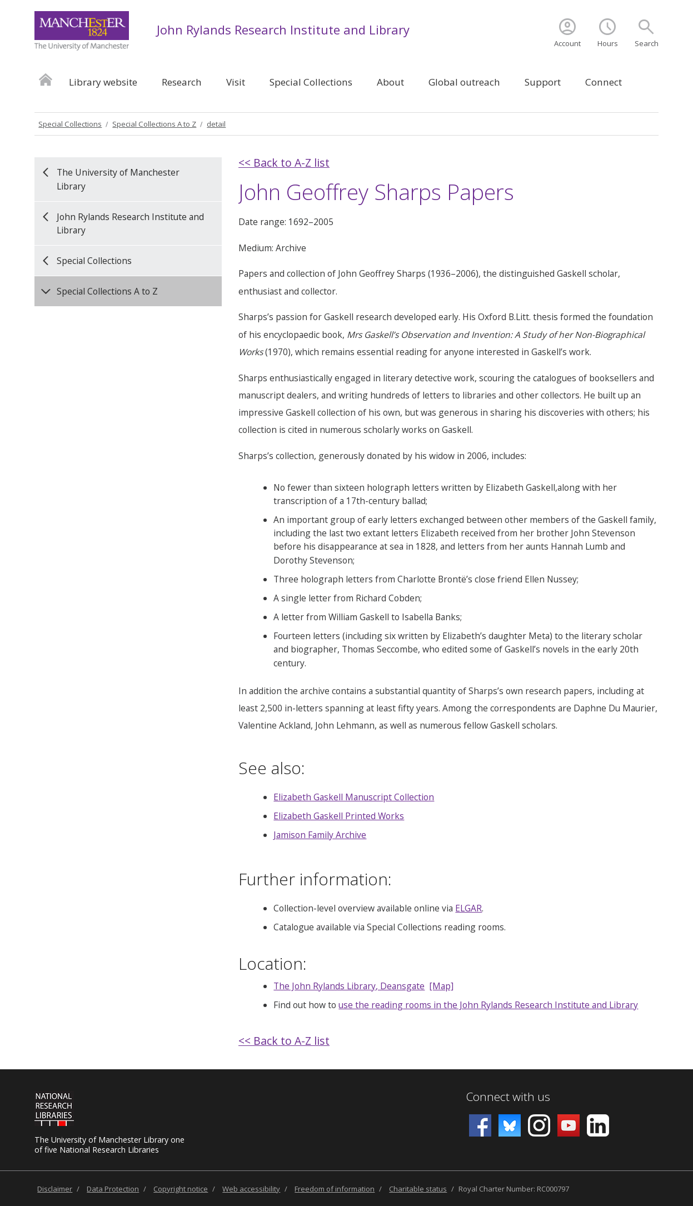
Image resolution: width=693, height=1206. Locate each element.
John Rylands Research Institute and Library (283, 29)
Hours (607, 43)
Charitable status (418, 1189)
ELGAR (468, 908)
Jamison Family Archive (319, 835)
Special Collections (311, 82)
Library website (103, 82)
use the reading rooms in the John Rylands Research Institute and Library (488, 1005)
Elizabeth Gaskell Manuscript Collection (353, 797)
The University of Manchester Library (118, 179)
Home (45, 79)
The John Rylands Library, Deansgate (349, 986)
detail (216, 124)
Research (182, 82)
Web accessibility (251, 1189)
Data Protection (113, 1189)
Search (647, 43)
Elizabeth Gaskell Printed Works (338, 816)
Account (567, 43)
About (390, 82)
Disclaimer (54, 1189)
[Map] (441, 986)
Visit (235, 82)
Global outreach (464, 82)
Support (543, 82)
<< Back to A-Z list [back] (284, 162)
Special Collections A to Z (154, 124)
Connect (603, 82)
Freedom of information (335, 1189)
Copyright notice (180, 1189)
